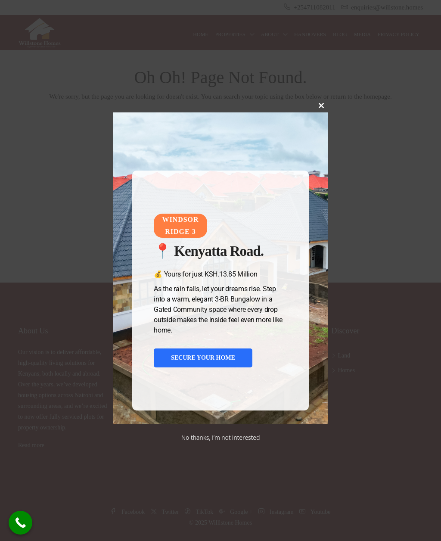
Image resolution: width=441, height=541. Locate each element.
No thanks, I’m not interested (220, 437)
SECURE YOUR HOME (203, 357)
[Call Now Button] (20, 523)
